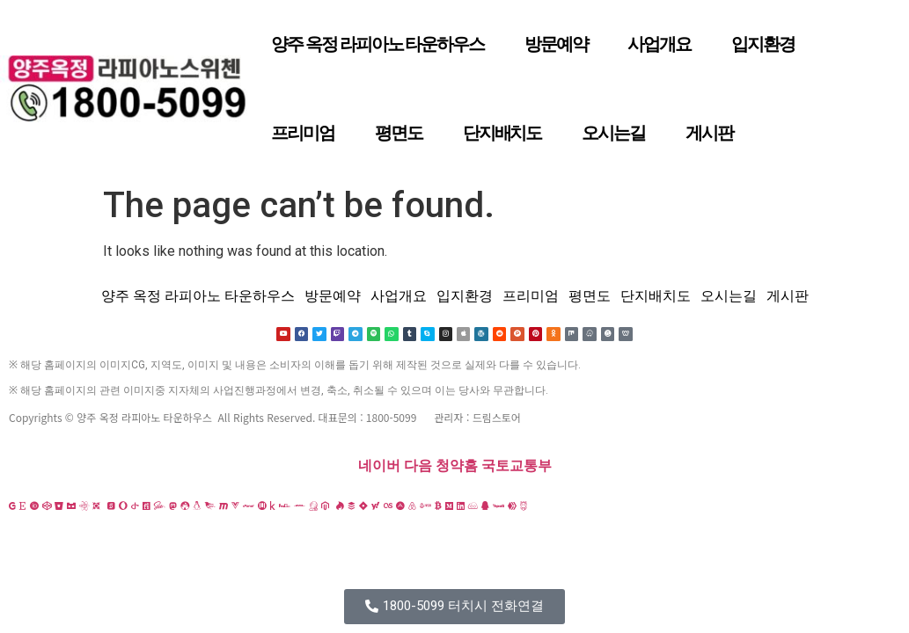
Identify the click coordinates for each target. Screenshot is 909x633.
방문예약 (556, 44)
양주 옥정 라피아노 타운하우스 (377, 44)
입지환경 (763, 44)
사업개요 (659, 44)
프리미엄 (302, 132)
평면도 (398, 132)
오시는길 (613, 132)
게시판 (709, 132)
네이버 (379, 466)
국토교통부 (516, 466)
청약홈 (457, 466)
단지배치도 (502, 132)
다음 (418, 466)
